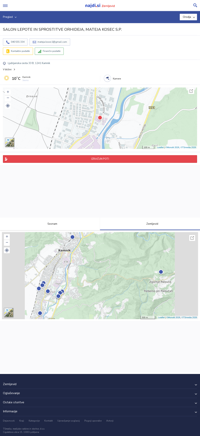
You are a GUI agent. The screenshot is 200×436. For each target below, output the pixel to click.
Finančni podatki (52, 51)
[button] (8, 106)
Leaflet (160, 147)
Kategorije (34, 420)
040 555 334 (17, 41)
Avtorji (109, 420)
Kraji (21, 420)
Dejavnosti (9, 420)
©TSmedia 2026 (188, 147)
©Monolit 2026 (172, 147)
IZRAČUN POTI (100, 159)
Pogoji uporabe (93, 420)
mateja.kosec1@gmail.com (52, 41)
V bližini (7, 69)
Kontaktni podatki (20, 51)
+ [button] (8, 92)
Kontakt (48, 420)
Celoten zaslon (191, 91)
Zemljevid (150, 224)
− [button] (8, 98)
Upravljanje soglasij (68, 420)
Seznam (50, 224)
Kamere (117, 78)
